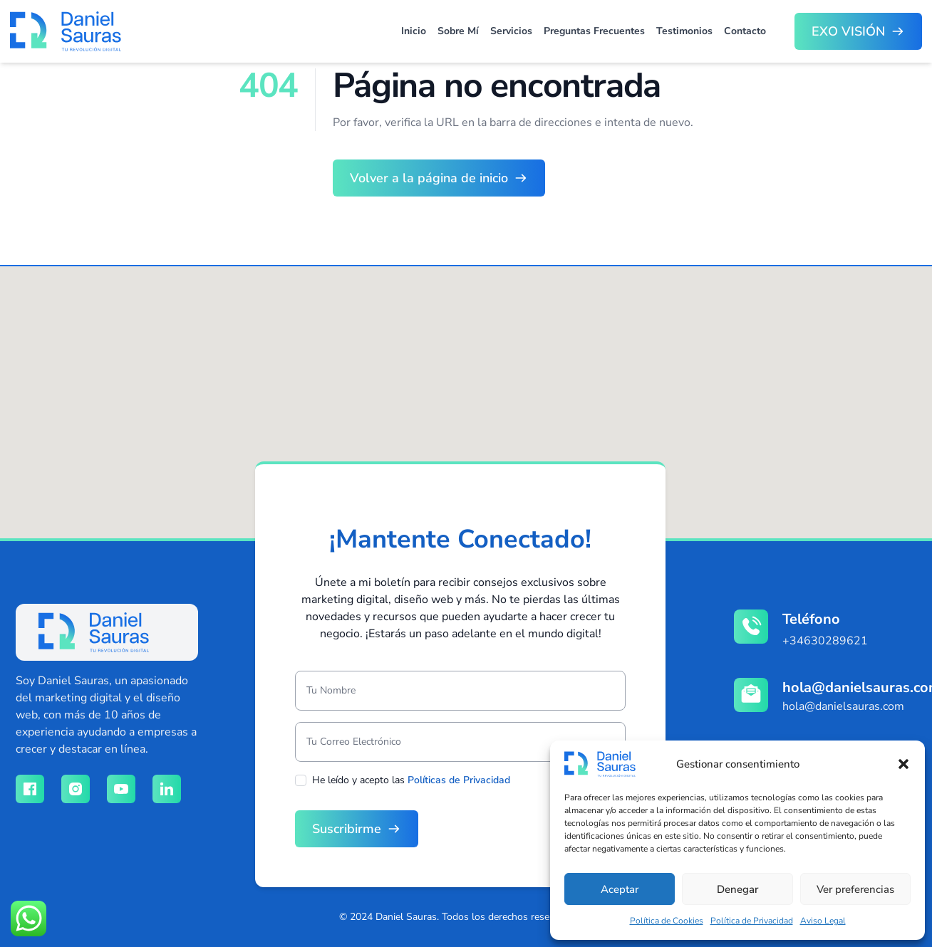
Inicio (413, 31)
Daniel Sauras (406, 917)
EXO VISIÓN (848, 31)
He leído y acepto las (411, 780)
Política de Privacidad (751, 920)
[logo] (93, 632)
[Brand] (65, 31)
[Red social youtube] (121, 789)
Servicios (511, 31)
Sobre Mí (458, 31)
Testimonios (684, 31)
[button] (903, 764)
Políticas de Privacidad (459, 780)
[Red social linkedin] (166, 789)
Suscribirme (346, 828)
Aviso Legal (823, 920)
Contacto (745, 31)
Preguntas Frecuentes (594, 31)
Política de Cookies (666, 920)
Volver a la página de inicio (429, 178)
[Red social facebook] (30, 789)
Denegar (737, 889)
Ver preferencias (855, 889)
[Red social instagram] (75, 789)
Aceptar (619, 889)
